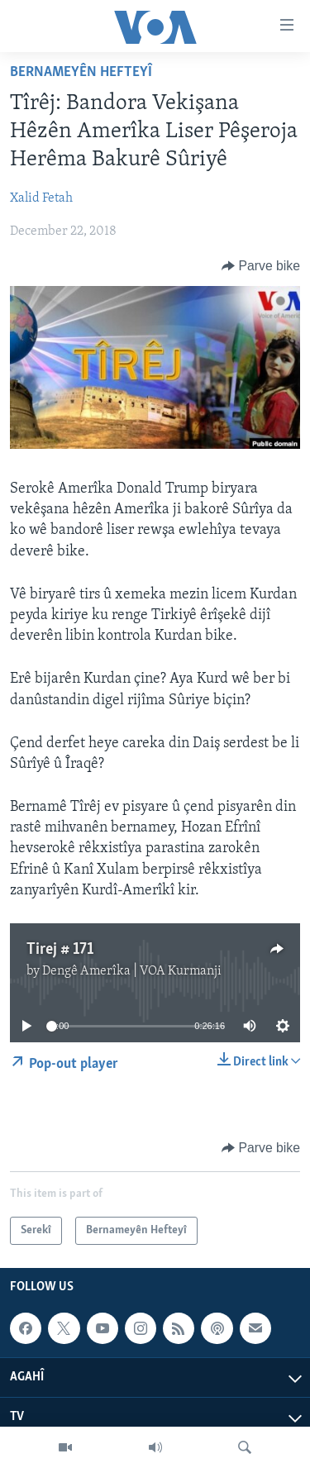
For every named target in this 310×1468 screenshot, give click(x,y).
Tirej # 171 (59, 949)
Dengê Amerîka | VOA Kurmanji (132, 971)
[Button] (261, 266)
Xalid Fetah (41, 198)
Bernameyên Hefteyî (81, 72)
